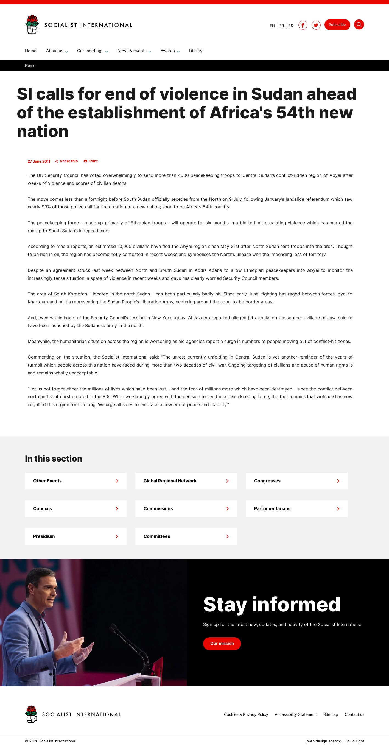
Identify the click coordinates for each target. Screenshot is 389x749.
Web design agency (324, 741)
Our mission (222, 645)
